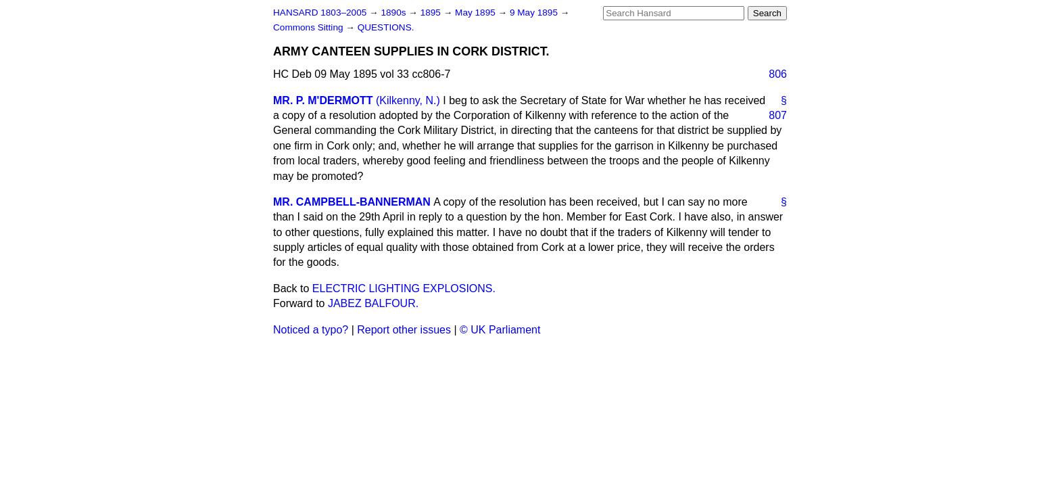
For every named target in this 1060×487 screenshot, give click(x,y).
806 (778, 74)
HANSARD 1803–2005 (319, 12)
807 (778, 115)
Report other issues (404, 329)
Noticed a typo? (310, 329)
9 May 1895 (535, 12)
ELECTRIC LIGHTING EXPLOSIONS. (404, 288)
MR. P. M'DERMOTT (323, 100)
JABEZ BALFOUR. (373, 303)
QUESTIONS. (386, 27)
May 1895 (476, 12)
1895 (431, 12)
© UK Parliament (500, 329)
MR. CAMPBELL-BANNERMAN (352, 202)
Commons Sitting (309, 27)
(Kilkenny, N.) (408, 100)
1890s (394, 12)
